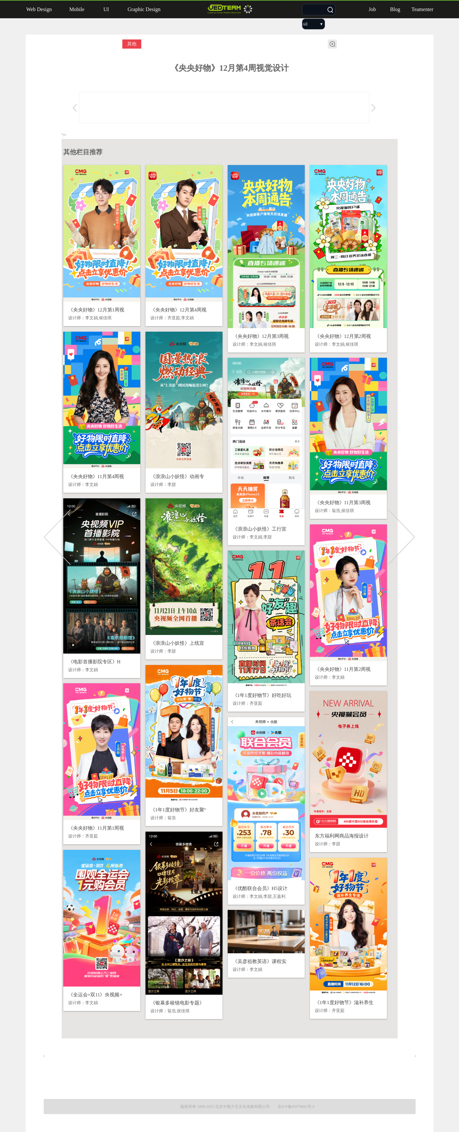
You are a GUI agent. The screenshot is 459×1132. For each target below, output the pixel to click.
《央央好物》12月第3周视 (261, 336)
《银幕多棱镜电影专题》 (177, 1002)
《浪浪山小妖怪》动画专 (177, 476)
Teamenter (422, 9)
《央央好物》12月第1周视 (96, 309)
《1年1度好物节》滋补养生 (344, 1002)
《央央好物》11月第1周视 (96, 828)
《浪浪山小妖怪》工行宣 (259, 529)
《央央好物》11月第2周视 (343, 669)
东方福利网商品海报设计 (342, 835)
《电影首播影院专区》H (94, 661)
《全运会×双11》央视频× (95, 994)
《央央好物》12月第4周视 (178, 309)
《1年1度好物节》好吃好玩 (262, 695)
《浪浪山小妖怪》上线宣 (177, 643)
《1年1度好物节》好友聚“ (178, 809)
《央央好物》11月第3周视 (343, 502)
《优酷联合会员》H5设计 (260, 888)
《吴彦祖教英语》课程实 (259, 961)
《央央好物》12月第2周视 (343, 336)
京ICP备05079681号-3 (296, 1106)
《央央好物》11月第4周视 (96, 476)
